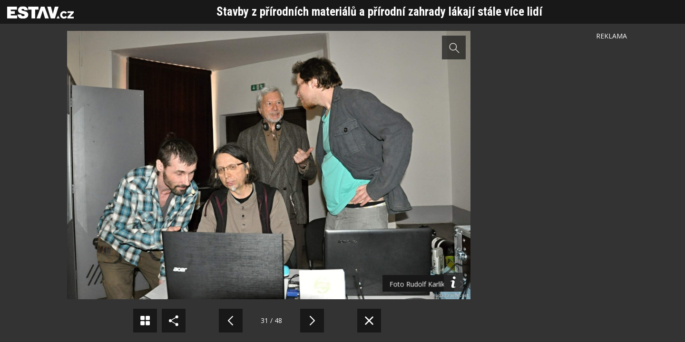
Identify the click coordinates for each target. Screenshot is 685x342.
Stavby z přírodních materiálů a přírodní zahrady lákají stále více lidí (379, 12)
